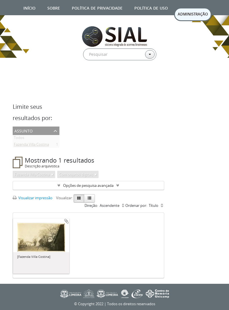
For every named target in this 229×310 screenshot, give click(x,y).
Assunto (23, 130)
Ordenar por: (136, 205)
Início (29, 7)
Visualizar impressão (32, 197)
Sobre (53, 7)
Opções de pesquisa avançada (88, 185)
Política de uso (151, 7)
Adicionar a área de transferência (66, 221)
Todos (19, 138)
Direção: (91, 205)
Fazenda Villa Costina (31, 145)
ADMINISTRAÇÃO (193, 14)
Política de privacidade (97, 7)
